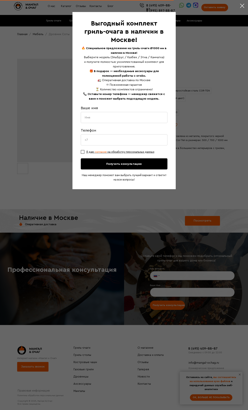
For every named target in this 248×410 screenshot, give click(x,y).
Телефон (88, 130)
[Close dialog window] (242, 6)
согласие (101, 152)
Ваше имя (89, 108)
